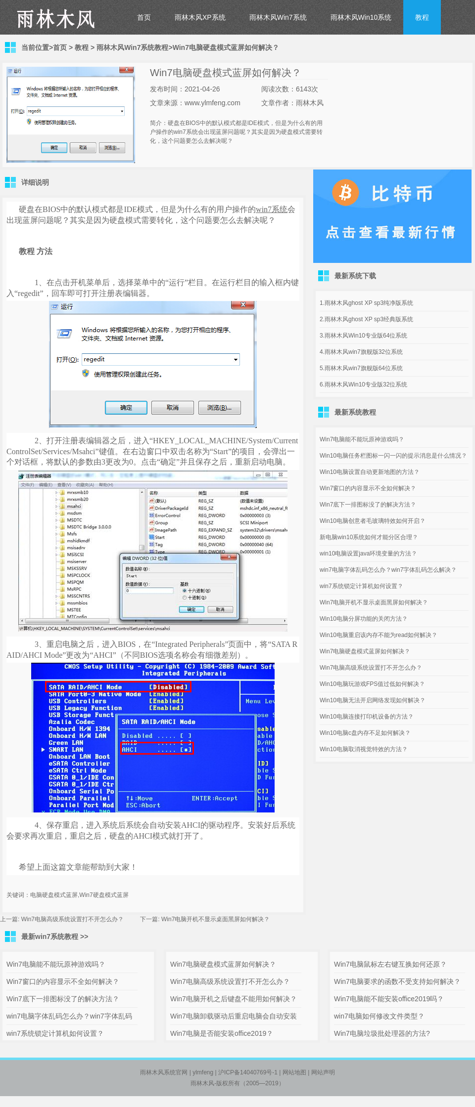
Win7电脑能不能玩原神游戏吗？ (362, 439)
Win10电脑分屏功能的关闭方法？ (364, 618)
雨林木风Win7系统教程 (132, 47)
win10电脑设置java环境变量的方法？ (368, 553)
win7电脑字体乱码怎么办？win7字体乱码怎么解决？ (388, 569)
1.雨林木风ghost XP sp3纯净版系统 (366, 302)
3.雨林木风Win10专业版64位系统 (363, 335)
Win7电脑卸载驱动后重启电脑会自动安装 (233, 1016)
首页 (144, 17)
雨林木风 (202, 1083)
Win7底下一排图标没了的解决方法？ (368, 504)
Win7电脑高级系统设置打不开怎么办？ (72, 919)
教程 (422, 17)
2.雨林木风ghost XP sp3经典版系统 (366, 319)
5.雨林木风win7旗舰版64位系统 (361, 368)
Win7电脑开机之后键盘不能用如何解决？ (233, 999)
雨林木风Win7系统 (278, 17)
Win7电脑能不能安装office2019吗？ (389, 999)
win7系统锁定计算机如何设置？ (361, 586)
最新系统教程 (355, 412)
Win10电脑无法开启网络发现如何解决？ (373, 700)
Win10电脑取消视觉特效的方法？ (364, 749)
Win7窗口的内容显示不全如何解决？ (368, 488)
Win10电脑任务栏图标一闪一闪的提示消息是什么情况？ (393, 455)
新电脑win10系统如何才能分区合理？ (369, 537)
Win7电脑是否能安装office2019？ (221, 1033)
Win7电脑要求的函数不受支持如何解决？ (397, 981)
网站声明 (323, 1072)
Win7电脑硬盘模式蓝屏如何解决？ (365, 651)
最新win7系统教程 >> (54, 936)
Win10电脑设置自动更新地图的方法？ (370, 471)
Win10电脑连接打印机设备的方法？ (367, 716)
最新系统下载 (355, 276)
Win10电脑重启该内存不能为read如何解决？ (378, 635)
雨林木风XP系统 (200, 17)
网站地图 (294, 1072)
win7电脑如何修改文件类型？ (379, 1016)
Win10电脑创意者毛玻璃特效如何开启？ (373, 520)
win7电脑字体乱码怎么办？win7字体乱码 (69, 1016)
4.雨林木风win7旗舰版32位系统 (361, 351)
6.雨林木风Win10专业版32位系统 (363, 384)
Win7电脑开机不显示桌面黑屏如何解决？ (215, 919)
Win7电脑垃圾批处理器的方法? (382, 1033)
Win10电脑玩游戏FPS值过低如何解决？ (372, 684)
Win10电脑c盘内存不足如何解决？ (365, 732)
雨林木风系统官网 (164, 1072)
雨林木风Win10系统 (361, 17)
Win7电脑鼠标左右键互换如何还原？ (390, 964)
